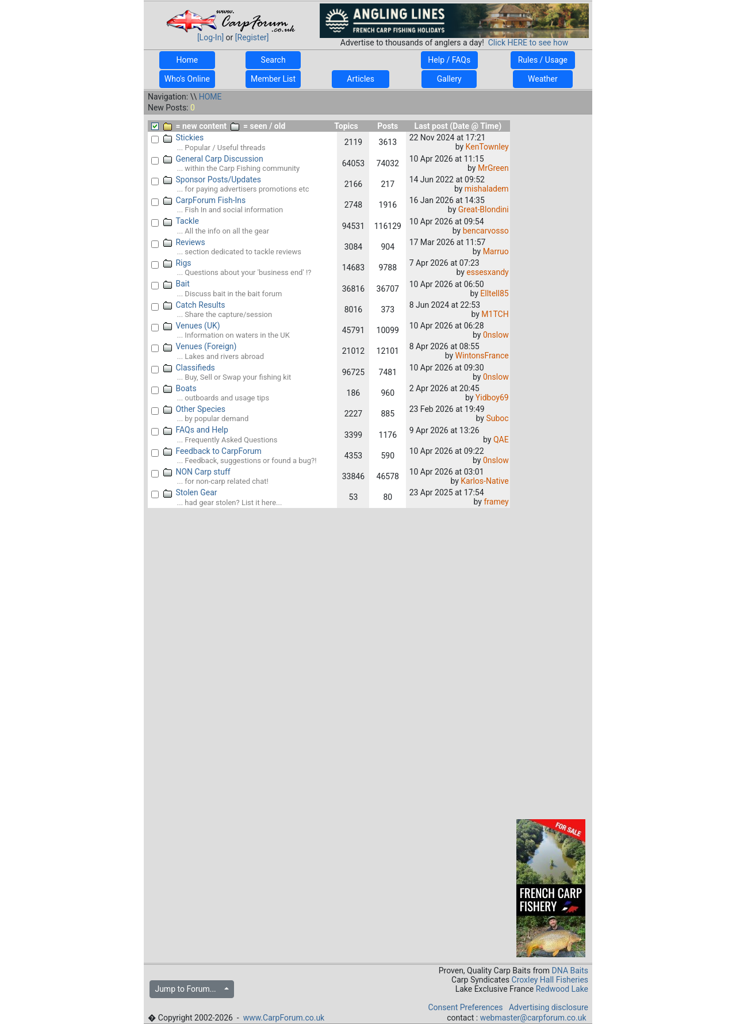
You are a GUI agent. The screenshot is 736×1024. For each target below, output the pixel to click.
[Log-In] (210, 37)
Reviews (184, 242)
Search (273, 59)
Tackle (181, 221)
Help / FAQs (449, 59)
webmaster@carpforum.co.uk (533, 1017)
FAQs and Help (195, 429)
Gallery (449, 78)
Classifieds (189, 367)
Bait (176, 283)
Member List (273, 78)
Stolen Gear (190, 492)
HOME (210, 96)
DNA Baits (570, 970)
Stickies (183, 137)
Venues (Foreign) (200, 346)
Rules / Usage (542, 59)
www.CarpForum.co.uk (284, 1017)
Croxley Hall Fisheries (550, 979)
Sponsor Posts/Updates (212, 179)
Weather (543, 78)
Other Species (194, 409)
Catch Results (194, 305)
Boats (180, 388)
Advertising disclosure (548, 1007)
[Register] (252, 37)
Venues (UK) (191, 325)
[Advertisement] (550, 295)
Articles (360, 78)
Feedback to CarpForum (212, 451)
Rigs (177, 263)
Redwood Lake (562, 989)
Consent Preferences (465, 1007)
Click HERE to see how (528, 42)
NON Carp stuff (197, 471)
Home (187, 59)
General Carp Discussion (213, 158)
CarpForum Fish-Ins (204, 200)
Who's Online (187, 78)
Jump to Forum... (188, 989)
